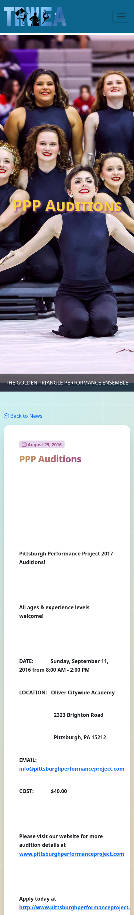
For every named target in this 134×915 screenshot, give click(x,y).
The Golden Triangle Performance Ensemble (67, 382)
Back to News (23, 416)
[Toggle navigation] (121, 16)
